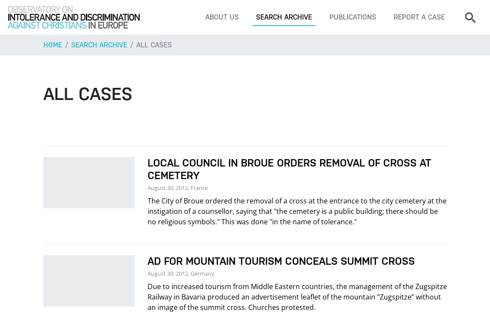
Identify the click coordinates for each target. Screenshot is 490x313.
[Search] (470, 17)
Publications (352, 17)
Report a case (419, 17)
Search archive (284, 17)
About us (222, 17)
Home (52, 45)
